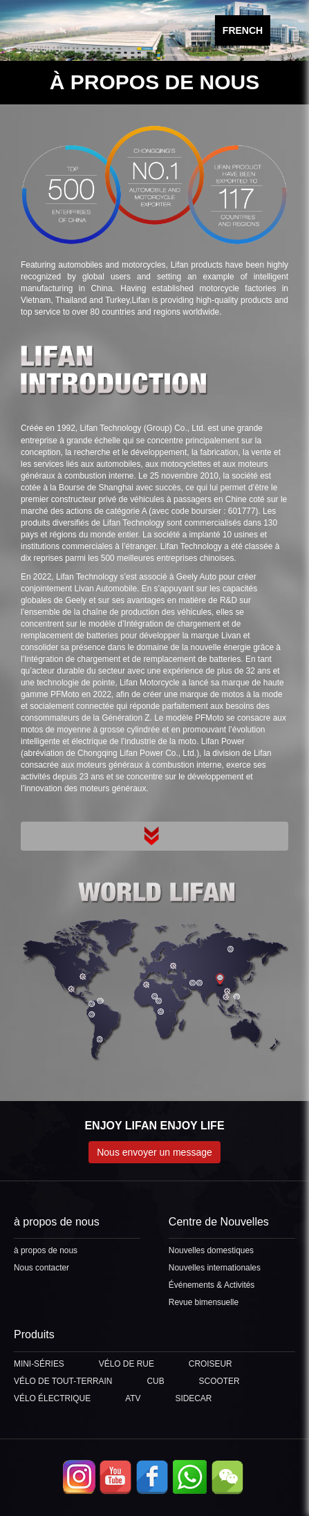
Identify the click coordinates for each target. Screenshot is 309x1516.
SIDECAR (193, 1398)
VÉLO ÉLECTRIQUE (52, 1398)
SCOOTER (219, 1381)
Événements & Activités (211, 1285)
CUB (155, 1381)
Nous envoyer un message (154, 1152)
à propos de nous (45, 1250)
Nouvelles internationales (215, 1268)
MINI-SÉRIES (39, 1364)
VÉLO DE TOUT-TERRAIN (63, 1381)
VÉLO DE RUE (126, 1364)
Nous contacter (41, 1268)
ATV (132, 1398)
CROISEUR (210, 1364)
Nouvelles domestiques (211, 1250)
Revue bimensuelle (203, 1302)
